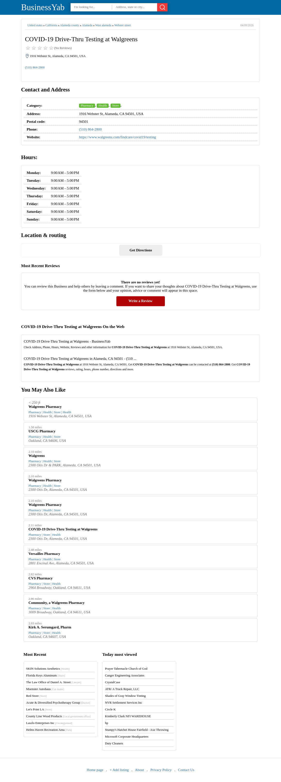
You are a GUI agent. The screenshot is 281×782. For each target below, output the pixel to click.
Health (102, 105)
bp (106, 723)
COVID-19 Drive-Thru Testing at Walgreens (63, 529)
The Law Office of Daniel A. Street (53, 682)
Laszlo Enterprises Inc (49, 723)
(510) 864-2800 (35, 67)
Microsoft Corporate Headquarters (126, 736)
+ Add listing (119, 770)
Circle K (110, 709)
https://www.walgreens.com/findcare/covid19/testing (117, 137)
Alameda (87, 25)
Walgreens (37, 456)
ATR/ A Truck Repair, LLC (122, 689)
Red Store (36, 696)
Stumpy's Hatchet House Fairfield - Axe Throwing (137, 730)
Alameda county (69, 25)
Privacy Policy (161, 770)
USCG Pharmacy (42, 431)
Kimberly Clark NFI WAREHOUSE (128, 716)
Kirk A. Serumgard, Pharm (50, 627)
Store (115, 105)
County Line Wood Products (58, 716)
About (139, 770)
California (51, 25)
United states (34, 25)
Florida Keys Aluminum (45, 675)
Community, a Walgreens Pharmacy (57, 603)
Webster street (122, 25)
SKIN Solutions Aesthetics (48, 668)
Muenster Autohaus (45, 689)
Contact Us (186, 770)
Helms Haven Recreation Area (49, 730)
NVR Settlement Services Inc (123, 702)
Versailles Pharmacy (44, 554)
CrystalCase (112, 682)
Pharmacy (87, 105)
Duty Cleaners (114, 743)
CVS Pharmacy (41, 578)
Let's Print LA (39, 709)
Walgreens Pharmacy (45, 407)
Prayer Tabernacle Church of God (126, 668)
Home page (95, 770)
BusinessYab (42, 7)
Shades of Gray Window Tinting (125, 696)
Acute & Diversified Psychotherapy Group (58, 702)
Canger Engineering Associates (124, 675)
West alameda (103, 25)
